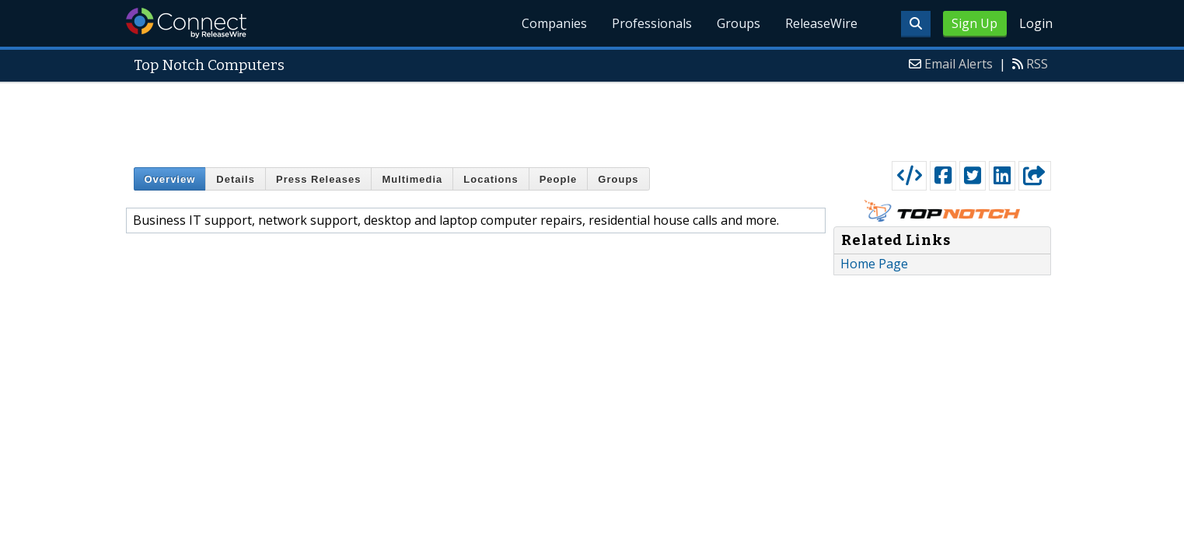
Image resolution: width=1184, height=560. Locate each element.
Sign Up (974, 23)
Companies (554, 23)
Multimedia (412, 179)
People (559, 179)
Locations (490, 179)
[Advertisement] (592, 118)
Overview (170, 179)
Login (1036, 23)
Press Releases (318, 179)
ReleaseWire (821, 23)
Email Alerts (958, 63)
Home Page (874, 263)
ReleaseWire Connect (186, 23)
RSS (1037, 63)
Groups (738, 23)
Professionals (652, 23)
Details (235, 179)
